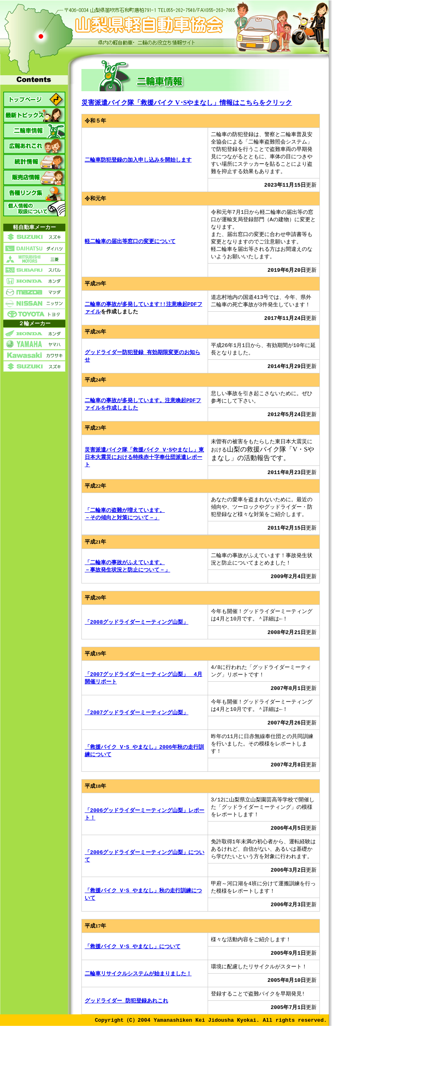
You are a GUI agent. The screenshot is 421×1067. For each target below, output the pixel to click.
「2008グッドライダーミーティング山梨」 (136, 636)
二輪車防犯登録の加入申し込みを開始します (138, 161)
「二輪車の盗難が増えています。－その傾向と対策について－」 (125, 525)
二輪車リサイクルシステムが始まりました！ (138, 998)
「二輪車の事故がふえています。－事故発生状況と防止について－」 (127, 578)
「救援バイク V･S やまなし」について (132, 970)
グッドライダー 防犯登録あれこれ (126, 1026)
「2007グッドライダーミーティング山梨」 (136, 729)
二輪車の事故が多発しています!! (125, 310)
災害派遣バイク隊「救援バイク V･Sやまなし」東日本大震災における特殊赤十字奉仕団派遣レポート (144, 467)
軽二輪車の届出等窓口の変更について (130, 245)
